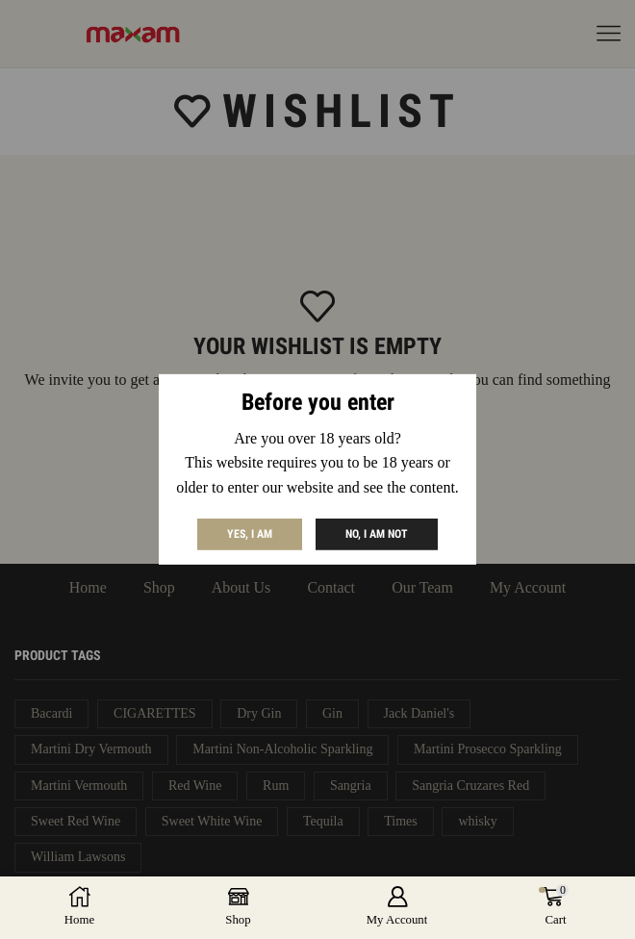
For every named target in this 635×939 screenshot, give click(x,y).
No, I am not (376, 534)
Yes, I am (249, 534)
